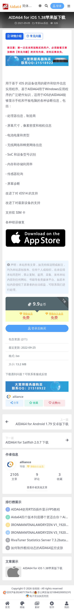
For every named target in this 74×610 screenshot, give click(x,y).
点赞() (54, 402)
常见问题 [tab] (33, 36)
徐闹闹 (35, 588)
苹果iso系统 (41, 23)
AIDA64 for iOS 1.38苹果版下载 (42, 568)
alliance (14, 396)
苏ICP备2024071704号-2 (18, 592)
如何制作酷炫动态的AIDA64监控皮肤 (37, 548)
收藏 (33, 402)
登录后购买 (37, 328)
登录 (57, 6)
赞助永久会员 (54, 313)
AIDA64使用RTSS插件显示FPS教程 (35, 509)
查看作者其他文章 (37, 487)
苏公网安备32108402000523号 (52, 592)
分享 (14, 402)
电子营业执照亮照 (37, 596)
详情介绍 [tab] (14, 36)
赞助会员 (26, 313)
